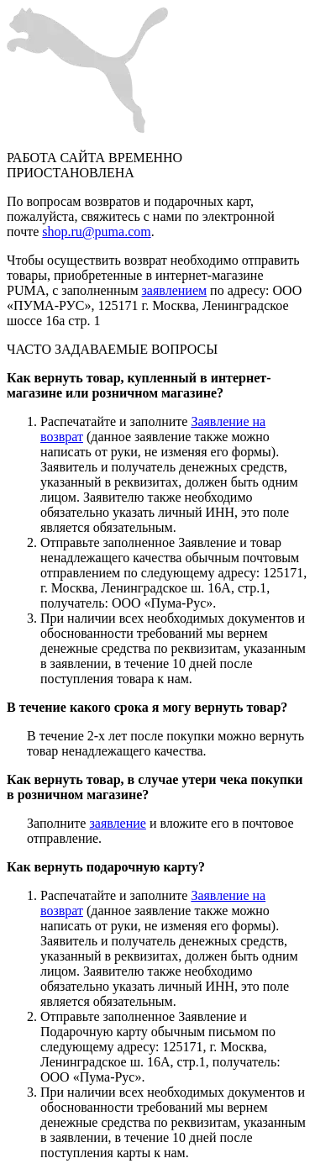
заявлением (174, 290)
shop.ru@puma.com (96, 231)
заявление (117, 823)
